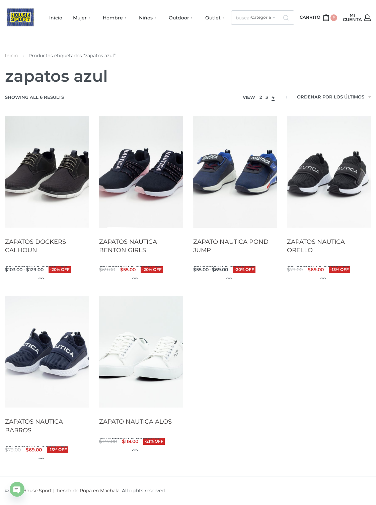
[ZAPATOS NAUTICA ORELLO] (329, 172)
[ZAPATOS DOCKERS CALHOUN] (47, 172)
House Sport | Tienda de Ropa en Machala (71, 491)
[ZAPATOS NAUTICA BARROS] (47, 352)
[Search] (286, 17)
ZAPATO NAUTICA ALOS (135, 422)
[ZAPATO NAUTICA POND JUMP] (235, 172)
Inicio (11, 56)
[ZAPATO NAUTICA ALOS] (141, 352)
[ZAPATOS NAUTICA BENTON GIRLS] (141, 172)
